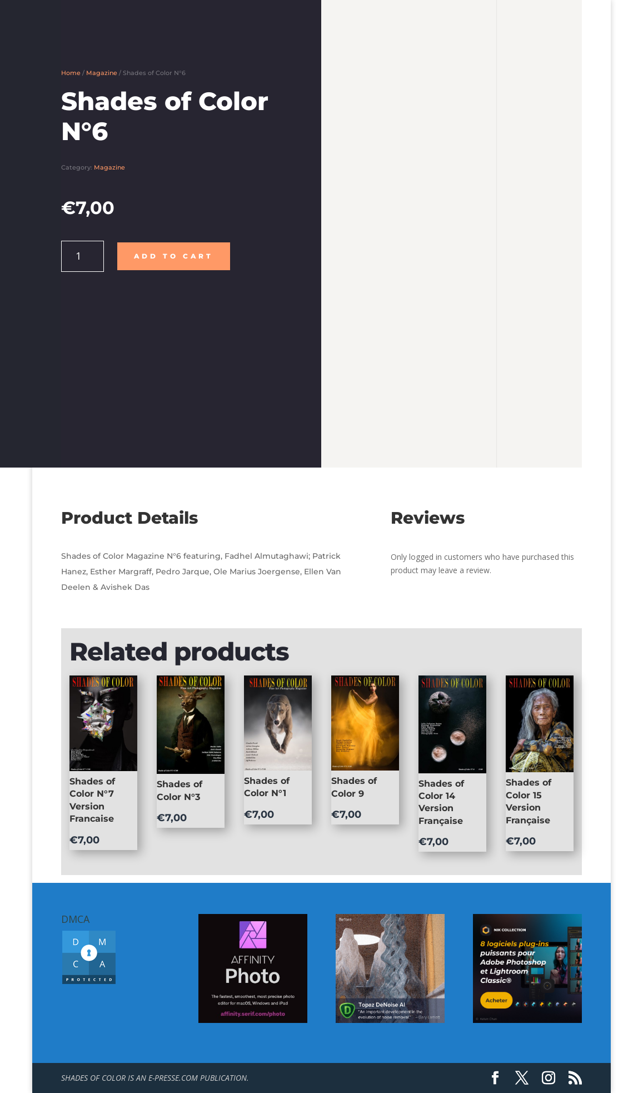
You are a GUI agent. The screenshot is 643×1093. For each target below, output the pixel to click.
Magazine (101, 73)
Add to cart (173, 256)
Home (71, 73)
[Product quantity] (82, 256)
